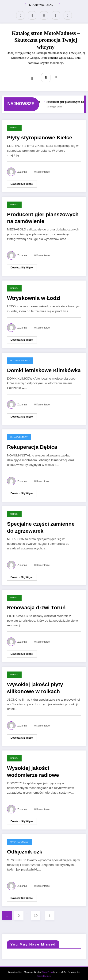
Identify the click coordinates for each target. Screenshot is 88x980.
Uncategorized (19, 839)
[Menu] (33, 75)
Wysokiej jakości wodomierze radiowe (33, 768)
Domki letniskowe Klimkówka (44, 367)
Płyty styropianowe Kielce (39, 134)
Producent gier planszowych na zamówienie (43, 215)
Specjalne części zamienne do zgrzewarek (41, 524)
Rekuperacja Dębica (32, 444)
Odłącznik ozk (24, 849)
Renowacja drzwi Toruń (36, 604)
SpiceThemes (44, 973)
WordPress (47, 969)
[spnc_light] (55, 75)
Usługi (14, 124)
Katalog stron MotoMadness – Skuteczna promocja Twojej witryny (46, 39)
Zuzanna (22, 168)
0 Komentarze (42, 168)
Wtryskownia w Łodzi (34, 295)
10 (35, 912)
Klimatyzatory (18, 434)
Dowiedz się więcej (22, 180)
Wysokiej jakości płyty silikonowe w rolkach (35, 684)
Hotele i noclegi (20, 357)
